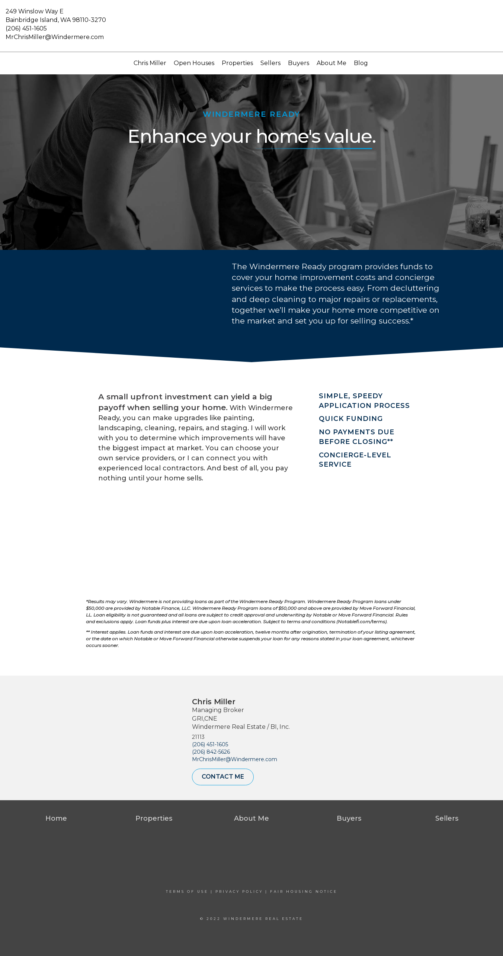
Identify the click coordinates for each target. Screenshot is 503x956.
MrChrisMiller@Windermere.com (55, 37)
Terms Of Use (187, 891)
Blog (361, 63)
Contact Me (223, 776)
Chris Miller (150, 63)
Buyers (298, 63)
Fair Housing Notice (303, 891)
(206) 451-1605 (26, 28)
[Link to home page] (251, 26)
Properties (237, 63)
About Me (331, 63)
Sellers (270, 63)
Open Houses (194, 63)
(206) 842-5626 (211, 752)
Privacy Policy (239, 891)
